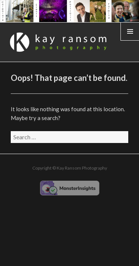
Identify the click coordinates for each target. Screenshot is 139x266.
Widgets (130, 40)
